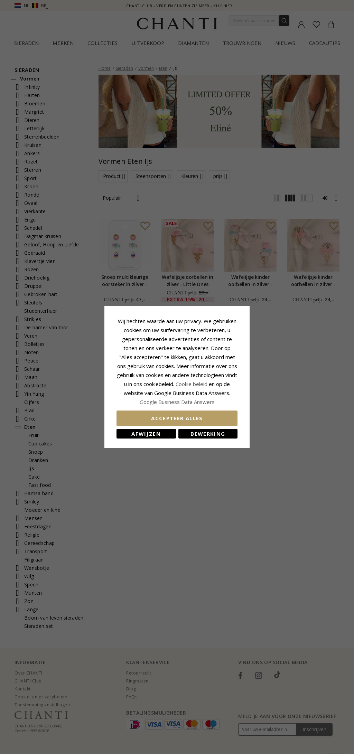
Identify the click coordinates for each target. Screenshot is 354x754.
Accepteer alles (177, 418)
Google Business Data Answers (177, 401)
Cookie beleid (192, 383)
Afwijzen (146, 433)
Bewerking (207, 433)
